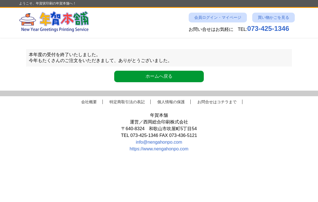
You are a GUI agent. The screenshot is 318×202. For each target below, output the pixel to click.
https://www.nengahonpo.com (159, 148)
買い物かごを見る (273, 17)
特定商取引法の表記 (127, 102)
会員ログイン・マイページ (217, 17)
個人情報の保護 (171, 102)
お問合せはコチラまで (217, 102)
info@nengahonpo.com (159, 142)
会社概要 (89, 102)
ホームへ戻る (159, 76)
